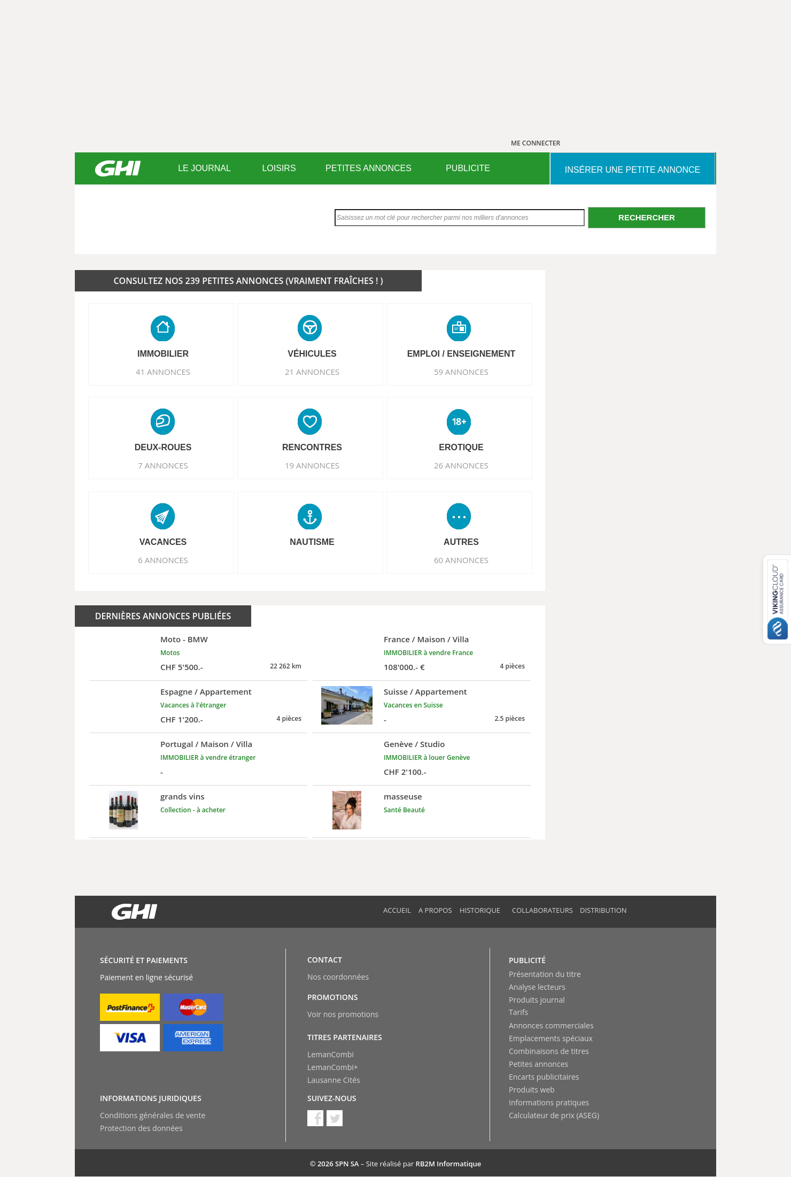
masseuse (403, 796)
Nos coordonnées (338, 977)
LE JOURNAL (204, 168)
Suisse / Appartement (425, 691)
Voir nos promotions (342, 1014)
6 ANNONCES (163, 560)
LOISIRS (279, 168)
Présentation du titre (545, 974)
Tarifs (518, 1012)
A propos (435, 910)
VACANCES (163, 542)
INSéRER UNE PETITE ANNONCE (632, 169)
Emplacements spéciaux (551, 1038)
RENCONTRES (312, 447)
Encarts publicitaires (544, 1077)
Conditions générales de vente (152, 1115)
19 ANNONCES (312, 465)
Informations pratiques (549, 1102)
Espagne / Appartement (206, 691)
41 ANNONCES (163, 371)
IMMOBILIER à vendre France (428, 652)
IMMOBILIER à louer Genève (427, 757)
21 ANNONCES (312, 371)
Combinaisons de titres (549, 1051)
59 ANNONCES (461, 371)
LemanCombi (330, 1054)
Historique (480, 910)
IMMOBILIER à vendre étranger (207, 757)
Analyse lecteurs (537, 987)
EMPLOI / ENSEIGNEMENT (461, 353)
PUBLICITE (468, 168)
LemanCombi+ (332, 1067)
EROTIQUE (461, 447)
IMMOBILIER (163, 353)
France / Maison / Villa (426, 639)
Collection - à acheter (193, 809)
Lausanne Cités (333, 1080)
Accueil (397, 910)
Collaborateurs (542, 910)
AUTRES (461, 542)
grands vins (182, 796)
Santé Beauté (404, 809)
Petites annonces (538, 1064)
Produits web (532, 1089)
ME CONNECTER (535, 143)
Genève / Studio (414, 743)
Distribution (603, 910)
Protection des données (141, 1128)
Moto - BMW (184, 639)
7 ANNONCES (163, 465)
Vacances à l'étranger (193, 705)
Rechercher (646, 217)
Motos (170, 652)
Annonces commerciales (551, 1025)
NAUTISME (312, 542)
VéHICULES (312, 353)
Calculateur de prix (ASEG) (554, 1115)
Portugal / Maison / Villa (206, 743)
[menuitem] (204, 168)
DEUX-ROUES (163, 447)
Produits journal (537, 1000)
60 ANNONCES (461, 560)
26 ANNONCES (461, 465)
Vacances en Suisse (413, 705)
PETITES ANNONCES (368, 168)
